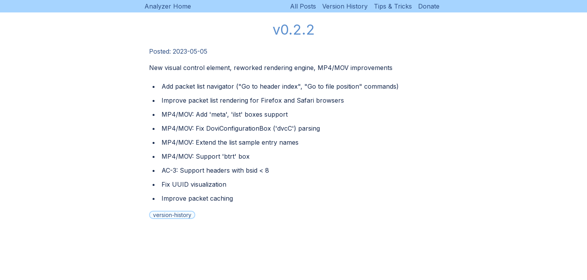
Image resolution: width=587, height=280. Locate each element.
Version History (345, 6)
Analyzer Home (167, 6)
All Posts (303, 6)
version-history (172, 215)
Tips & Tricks (393, 6)
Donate (428, 6)
